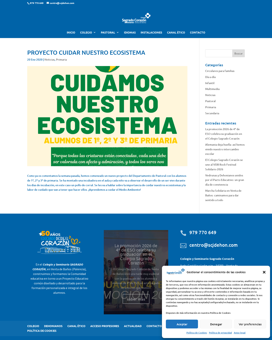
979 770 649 (202, 232)
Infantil (209, 83)
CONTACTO (197, 32)
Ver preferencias (250, 324)
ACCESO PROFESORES (104, 326)
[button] (264, 272)
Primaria (61, 59)
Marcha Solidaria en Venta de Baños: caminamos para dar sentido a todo (223, 195)
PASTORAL (108, 32)
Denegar (216, 324)
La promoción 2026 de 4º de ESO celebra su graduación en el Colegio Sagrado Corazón (223, 133)
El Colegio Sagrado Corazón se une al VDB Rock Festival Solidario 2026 (224, 164)
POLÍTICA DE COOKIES (41, 330)
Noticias (49, 59)
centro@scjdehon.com (213, 245)
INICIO (71, 32)
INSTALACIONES (151, 32)
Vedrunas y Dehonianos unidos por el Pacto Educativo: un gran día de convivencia (224, 180)
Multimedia (212, 89)
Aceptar (182, 324)
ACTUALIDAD (133, 326)
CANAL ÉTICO (176, 32)
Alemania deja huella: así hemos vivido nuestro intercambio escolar (225, 149)
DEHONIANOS (53, 326)
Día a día (210, 77)
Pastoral (210, 101)
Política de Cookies (196, 332)
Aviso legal (240, 332)
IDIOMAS (130, 32)
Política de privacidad (220, 332)
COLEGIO (86, 32)
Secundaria (212, 113)
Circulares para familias (219, 71)
